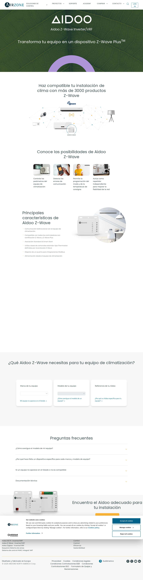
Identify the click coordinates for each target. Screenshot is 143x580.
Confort (76, 541)
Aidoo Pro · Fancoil (9, 536)
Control (76, 543)
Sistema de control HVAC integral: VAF (17, 550)
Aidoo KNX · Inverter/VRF (12, 538)
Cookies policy (93, 568)
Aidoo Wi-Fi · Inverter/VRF (12, 541)
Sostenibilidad (79, 548)
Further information (33, 574)
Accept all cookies (126, 561)
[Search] (128, 4)
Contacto (77, 536)
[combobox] (34, 393)
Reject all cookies (126, 575)
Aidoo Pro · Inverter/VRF (11, 534)
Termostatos (114, 534)
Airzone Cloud (115, 536)
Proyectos (42, 536)
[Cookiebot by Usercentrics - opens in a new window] (13, 576)
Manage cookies (126, 568)
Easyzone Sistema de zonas (13, 548)
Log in (135, 5)
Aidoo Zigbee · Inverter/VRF (13, 545)
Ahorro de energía (80, 538)
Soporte (73, 3)
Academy (41, 534)
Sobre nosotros (79, 534)
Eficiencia (77, 545)
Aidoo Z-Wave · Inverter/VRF (13, 543)
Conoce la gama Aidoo (107, 516)
